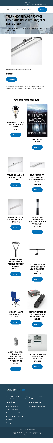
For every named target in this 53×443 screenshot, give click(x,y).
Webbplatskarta (26, 435)
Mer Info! (11, 79)
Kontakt (19, 433)
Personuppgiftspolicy (34, 433)
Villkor (25, 433)
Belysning (17, 69)
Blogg (9, 423)
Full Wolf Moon (37, 139)
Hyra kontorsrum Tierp (15, 413)
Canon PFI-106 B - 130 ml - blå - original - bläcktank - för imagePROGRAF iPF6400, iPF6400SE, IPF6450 (16, 356)
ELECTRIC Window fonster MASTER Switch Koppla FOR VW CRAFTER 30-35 (37, 314)
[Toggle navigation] (8, 9)
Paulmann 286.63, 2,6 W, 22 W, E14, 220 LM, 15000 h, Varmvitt (15, 124)
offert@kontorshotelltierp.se (39, 4)
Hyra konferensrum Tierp (15, 416)
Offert (42, 9)
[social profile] (29, 2)
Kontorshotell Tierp (14, 406)
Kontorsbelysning (25, 69)
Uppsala (28, 4)
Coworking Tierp (13, 409)
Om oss (10, 420)
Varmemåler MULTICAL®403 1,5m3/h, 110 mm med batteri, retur (37, 356)
